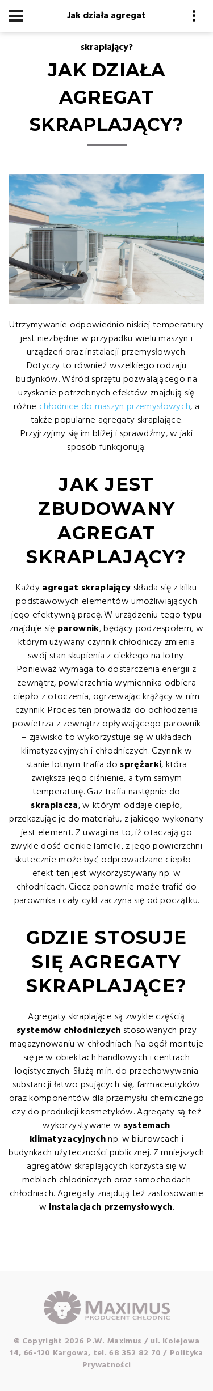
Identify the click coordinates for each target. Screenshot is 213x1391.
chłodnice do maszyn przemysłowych (115, 406)
